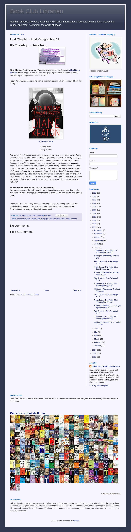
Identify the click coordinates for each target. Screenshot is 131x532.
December (98, 230)
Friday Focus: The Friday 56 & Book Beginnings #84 (106, 301)
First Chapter (31, 219)
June (96, 329)
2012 (94, 357)
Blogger (76, 521)
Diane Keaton (21, 219)
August (97, 244)
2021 (94, 207)
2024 (94, 196)
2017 (94, 220)
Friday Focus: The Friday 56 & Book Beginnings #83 (106, 318)
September (98, 240)
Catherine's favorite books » (111, 494)
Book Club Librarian (36, 11)
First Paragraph (42, 219)
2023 (94, 200)
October (97, 237)
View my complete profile (99, 386)
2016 (94, 224)
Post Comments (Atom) (30, 295)
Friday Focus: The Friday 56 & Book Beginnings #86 (106, 268)
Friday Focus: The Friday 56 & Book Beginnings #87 (106, 251)
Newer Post (15, 290)
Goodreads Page (46, 141)
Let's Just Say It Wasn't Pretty (59, 219)
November (98, 234)
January (97, 346)
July (96, 247)
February (98, 342)
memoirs (74, 219)
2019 (94, 213)
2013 (94, 353)
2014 (94, 350)
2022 (94, 203)
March (97, 339)
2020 (94, 210)
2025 (94, 193)
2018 (94, 217)
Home (46, 290)
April (96, 335)
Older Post (77, 290)
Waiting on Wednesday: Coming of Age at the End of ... (107, 307)
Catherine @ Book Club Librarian (106, 367)
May (96, 332)
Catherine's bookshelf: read (28, 413)
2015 (94, 227)
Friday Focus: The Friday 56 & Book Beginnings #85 (106, 284)
